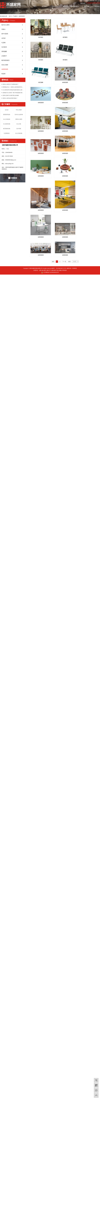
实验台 (4, 29)
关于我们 (44, 6)
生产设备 (86, 6)
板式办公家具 (6, 25)
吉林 (43, 201)
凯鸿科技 (74, 199)
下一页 (64, 193)
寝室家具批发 (6, 114)
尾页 (69, 193)
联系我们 (97, 6)
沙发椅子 (4, 56)
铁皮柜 (4, 73)
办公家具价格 (6, 124)
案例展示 (76, 6)
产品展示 (55, 6)
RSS (96, 0)
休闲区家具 (22, 16)
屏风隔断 (4, 51)
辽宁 (50, 201)
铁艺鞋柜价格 (6, 128)
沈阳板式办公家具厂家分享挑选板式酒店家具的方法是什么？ (13, 92)
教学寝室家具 (6, 60)
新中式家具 (5, 33)
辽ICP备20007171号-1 (61, 199)
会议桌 (4, 38)
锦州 (55, 201)
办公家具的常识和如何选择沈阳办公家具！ (13, 90)
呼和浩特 (64, 201)
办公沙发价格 (18, 133)
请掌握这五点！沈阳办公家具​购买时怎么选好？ (13, 87)
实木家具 (4, 47)
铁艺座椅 (64, 59)
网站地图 (92, 0)
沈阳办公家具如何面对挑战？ (10, 98)
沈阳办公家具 (18, 119)
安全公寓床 (5, 65)
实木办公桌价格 (19, 114)
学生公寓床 (19, 109)
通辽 (45, 201)
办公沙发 (18, 124)
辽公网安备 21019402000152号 (51, 203)
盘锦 (52, 201)
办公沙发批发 (6, 119)
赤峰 (47, 201)
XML (99, 0)
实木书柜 (18, 128)
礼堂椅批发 (7, 133)
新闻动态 (65, 6)
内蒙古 (60, 201)
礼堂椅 (4, 42)
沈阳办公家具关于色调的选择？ (10, 84)
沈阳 (40, 201)
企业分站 (87, 0)
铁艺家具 (40, 37)
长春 (57, 201)
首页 (35, 6)
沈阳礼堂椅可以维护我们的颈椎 (10, 95)
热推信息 (83, 0)
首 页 (10, 16)
